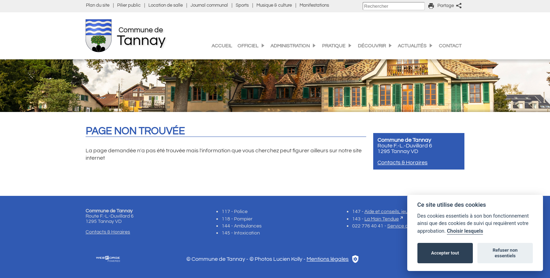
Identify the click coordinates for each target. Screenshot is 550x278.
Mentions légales (328, 259)
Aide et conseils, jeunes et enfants (402, 211)
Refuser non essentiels (504, 252)
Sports (242, 5)
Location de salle (165, 5)
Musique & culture (274, 5)
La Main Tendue (381, 218)
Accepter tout (445, 253)
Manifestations (314, 5)
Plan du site (97, 5)
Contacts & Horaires (402, 162)
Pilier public (129, 5)
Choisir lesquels (465, 231)
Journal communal (209, 5)
